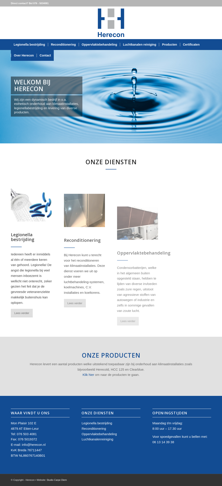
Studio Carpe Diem (57, 480)
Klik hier (88, 375)
